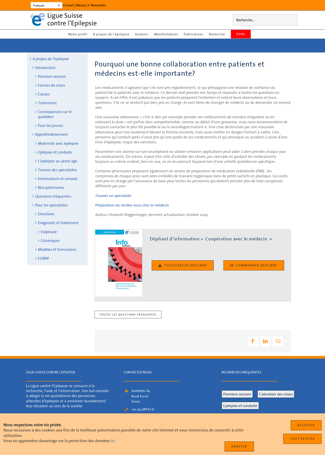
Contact (68, 5)
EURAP (43, 258)
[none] (46, 5)
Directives (46, 214)
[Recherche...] (265, 20)
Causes (44, 94)
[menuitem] (46, 5)
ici (113, 440)
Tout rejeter (302, 438)
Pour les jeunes (50, 125)
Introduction (45, 67)
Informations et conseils (57, 178)
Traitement (47, 103)
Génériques (50, 240)
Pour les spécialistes (51, 205)
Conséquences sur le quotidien (55, 114)
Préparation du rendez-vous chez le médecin (132, 205)
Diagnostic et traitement (58, 223)
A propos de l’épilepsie (50, 59)
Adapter (239, 446)
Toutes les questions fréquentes (128, 314)
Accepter (306, 425)
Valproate (49, 232)
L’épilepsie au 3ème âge (57, 161)
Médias (81, 5)
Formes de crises (51, 85)
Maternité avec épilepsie (58, 143)
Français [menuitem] (38, 5)
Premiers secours (52, 76)
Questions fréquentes (53, 196)
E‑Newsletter (97, 5)
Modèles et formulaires (57, 249)
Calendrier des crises (276, 394)
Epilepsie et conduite (55, 152)
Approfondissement (51, 134)
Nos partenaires (51, 187)
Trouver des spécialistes (57, 170)
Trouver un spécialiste (113, 195)
